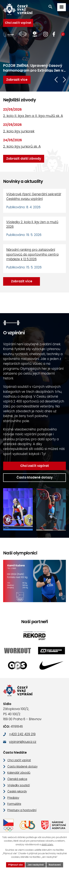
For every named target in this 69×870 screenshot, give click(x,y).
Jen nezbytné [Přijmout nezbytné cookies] (36, 864)
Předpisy (13, 798)
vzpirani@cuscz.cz (22, 742)
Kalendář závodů (18, 773)
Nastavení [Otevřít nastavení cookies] (55, 864)
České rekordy (17, 791)
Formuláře (14, 804)
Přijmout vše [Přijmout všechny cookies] (15, 864)
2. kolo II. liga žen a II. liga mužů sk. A (33, 115)
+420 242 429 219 (22, 734)
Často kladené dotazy (35, 477)
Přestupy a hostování (21, 810)
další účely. (48, 844)
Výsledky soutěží (18, 785)
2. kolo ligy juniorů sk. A (22, 146)
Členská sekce (17, 779)
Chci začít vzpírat (18, 23)
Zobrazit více (21, 281)
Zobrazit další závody (23, 158)
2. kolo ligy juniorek (18, 131)
